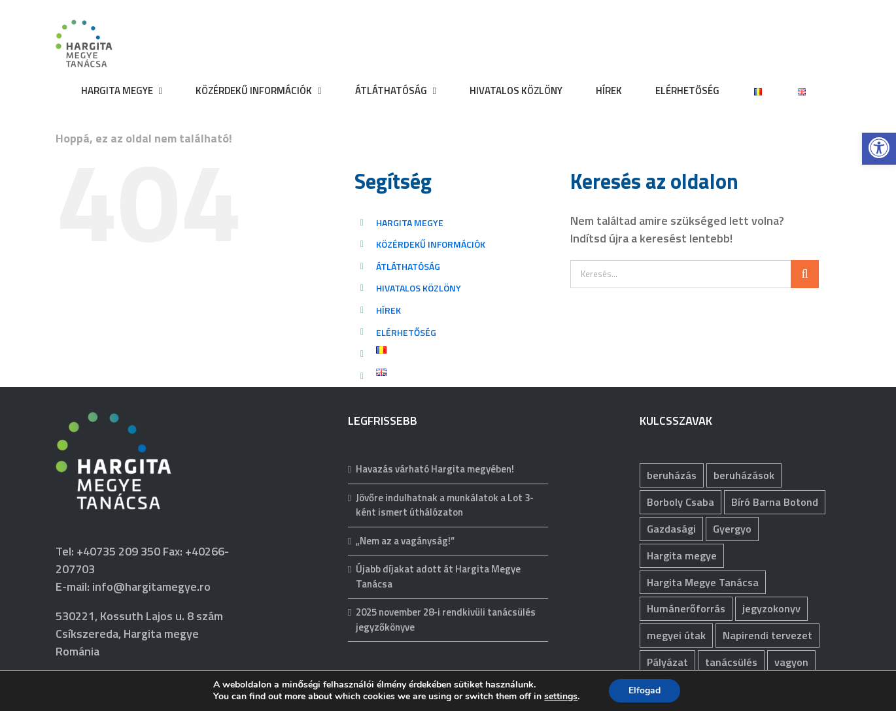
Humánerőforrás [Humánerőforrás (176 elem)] (686, 608)
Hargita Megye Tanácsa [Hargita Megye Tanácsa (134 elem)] (703, 582)
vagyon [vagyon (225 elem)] (791, 662)
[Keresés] (805, 274)
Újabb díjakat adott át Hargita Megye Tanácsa (438, 576)
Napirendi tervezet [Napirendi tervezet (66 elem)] (767, 635)
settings (560, 697)
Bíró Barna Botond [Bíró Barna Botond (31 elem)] (774, 502)
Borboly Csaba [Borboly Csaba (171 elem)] (680, 502)
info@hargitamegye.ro (151, 586)
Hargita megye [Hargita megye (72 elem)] (682, 555)
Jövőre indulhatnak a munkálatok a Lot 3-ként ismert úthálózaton (445, 505)
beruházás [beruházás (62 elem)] (672, 475)
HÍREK (388, 310)
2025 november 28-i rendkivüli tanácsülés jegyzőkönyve (446, 620)
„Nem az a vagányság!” (405, 541)
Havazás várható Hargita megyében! (435, 469)
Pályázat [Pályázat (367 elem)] (667, 662)
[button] (879, 148)
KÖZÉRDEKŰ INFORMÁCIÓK (430, 244)
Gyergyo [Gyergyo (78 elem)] (732, 529)
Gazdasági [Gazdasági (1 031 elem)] (671, 529)
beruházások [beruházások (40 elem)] (744, 475)
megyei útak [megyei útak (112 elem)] (676, 635)
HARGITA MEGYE (409, 222)
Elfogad (645, 690)
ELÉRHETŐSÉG (406, 332)
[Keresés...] (680, 274)
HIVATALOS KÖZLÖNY (418, 288)
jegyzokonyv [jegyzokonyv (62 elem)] (771, 608)
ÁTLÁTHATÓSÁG (408, 266)
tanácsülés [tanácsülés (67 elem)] (731, 662)
